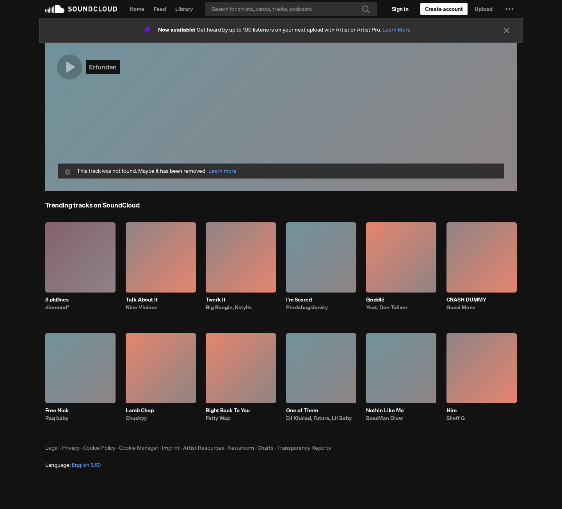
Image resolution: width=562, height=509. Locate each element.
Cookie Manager (138, 447)
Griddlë (375, 299)
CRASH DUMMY (466, 299)
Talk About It (142, 299)
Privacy (71, 447)
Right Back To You (228, 410)
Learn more (222, 171)
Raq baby (56, 418)
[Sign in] (400, 9)
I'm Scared (299, 299)
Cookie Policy (99, 447)
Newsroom (241, 447)
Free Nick (57, 410)
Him (451, 410)
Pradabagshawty (307, 307)
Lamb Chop (140, 410)
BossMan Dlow (384, 418)
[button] (509, 9)
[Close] (506, 30)
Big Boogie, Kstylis (229, 307)
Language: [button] (73, 465)
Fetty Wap (218, 418)
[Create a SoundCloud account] (444, 9)
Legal (52, 447)
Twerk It (216, 299)
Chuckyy (136, 418)
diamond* (57, 307)
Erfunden (103, 67)
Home (137, 9)
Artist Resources (203, 447)
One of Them (302, 410)
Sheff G (455, 418)
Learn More (396, 29)
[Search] (291, 9)
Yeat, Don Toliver (386, 307)
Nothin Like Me (385, 410)
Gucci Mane (461, 307)
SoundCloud (81, 9)
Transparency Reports (304, 447)
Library (184, 9)
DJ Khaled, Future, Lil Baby (319, 418)
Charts (266, 447)
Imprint (171, 447)
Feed (160, 9)
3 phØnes (57, 299)
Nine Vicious (141, 307)
